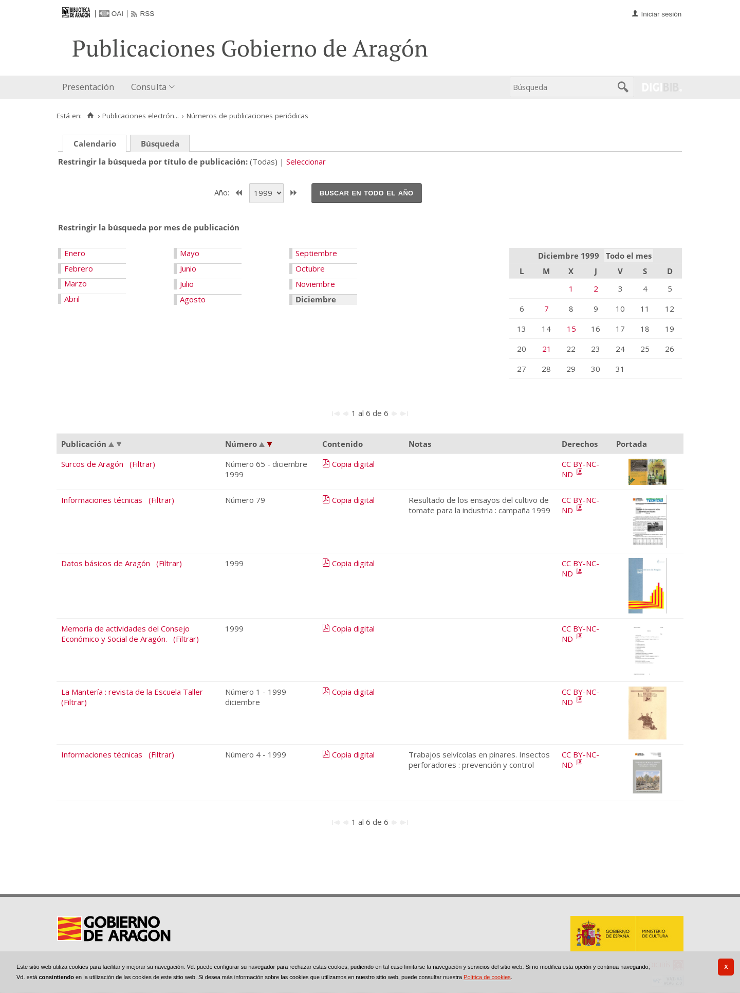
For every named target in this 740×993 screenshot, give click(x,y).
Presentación (88, 87)
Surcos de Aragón (92, 464)
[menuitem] (90, 87)
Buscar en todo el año (367, 192)
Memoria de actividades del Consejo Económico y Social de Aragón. (125, 633)
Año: (222, 192)
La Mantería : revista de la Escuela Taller (132, 692)
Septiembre (316, 253)
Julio (187, 284)
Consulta (148, 87)
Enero (74, 253)
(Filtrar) (142, 464)
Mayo (189, 253)
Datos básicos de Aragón (105, 563)
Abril (72, 299)
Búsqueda (160, 143)
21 (546, 349)
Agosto (193, 299)
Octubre (310, 268)
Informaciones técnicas (101, 500)
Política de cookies (487, 977)
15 (571, 328)
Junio (188, 268)
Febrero (78, 268)
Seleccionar (306, 161)
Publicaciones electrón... (140, 115)
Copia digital (353, 464)
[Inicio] (90, 115)
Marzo (75, 283)
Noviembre (315, 284)
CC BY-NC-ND (580, 469)
